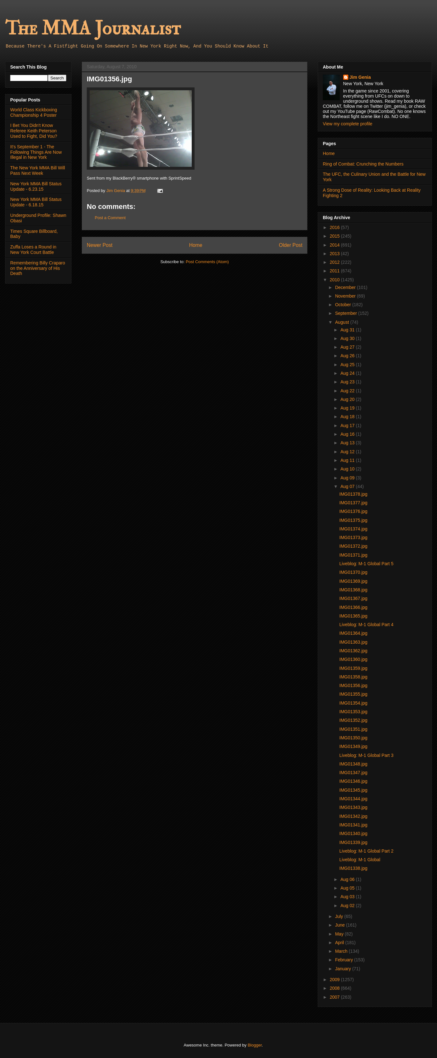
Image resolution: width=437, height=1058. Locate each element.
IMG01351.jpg (353, 729)
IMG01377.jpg (353, 502)
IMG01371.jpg (353, 555)
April (340, 942)
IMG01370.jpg (353, 572)
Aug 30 (348, 338)
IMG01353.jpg (353, 711)
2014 (335, 245)
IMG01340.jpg (353, 833)
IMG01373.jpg (353, 537)
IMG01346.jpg (353, 781)
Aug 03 (348, 896)
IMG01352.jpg (353, 720)
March (342, 951)
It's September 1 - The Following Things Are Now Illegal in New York (36, 152)
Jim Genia (360, 77)
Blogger (255, 1045)
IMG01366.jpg (353, 607)
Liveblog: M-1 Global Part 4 (366, 624)
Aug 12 (348, 451)
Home (196, 245)
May (339, 933)
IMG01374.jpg (353, 528)
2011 (335, 270)
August (342, 322)
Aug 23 (348, 381)
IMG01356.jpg (353, 685)
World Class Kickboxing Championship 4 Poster (33, 112)
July (339, 916)
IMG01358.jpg (353, 676)
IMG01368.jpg (353, 589)
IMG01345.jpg (353, 790)
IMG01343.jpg (353, 807)
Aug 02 (348, 905)
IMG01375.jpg (353, 520)
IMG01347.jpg (353, 772)
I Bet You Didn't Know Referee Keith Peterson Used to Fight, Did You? (33, 131)
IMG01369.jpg (353, 581)
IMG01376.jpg (353, 511)
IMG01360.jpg (353, 659)
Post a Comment (110, 217)
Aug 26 (348, 355)
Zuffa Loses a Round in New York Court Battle (33, 249)
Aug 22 (348, 390)
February (344, 959)
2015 (335, 236)
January (343, 968)
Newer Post (100, 245)
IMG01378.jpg (353, 494)
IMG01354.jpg (353, 703)
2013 (335, 253)
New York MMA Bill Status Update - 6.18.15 (36, 202)
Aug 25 (348, 364)
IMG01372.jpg (353, 546)
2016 (335, 227)
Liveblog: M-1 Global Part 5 (366, 563)
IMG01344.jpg (353, 798)
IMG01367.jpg (353, 598)
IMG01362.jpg (353, 650)
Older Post (290, 245)
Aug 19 (348, 408)
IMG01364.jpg (353, 633)
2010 (335, 279)
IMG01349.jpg (353, 746)
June (340, 925)
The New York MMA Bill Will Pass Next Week (37, 170)
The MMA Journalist (93, 29)
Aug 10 (348, 468)
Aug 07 (348, 486)
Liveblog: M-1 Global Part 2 (366, 851)
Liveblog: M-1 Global (359, 859)
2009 (335, 979)
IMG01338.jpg (353, 868)
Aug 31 (348, 329)
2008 (335, 988)
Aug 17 (348, 425)
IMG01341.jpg (353, 824)
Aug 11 (348, 460)
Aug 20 (348, 399)
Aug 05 (348, 888)
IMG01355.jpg (353, 694)
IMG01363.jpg (353, 642)
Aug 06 (348, 879)
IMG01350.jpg (353, 737)
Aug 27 (348, 347)
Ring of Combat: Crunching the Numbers (363, 163)
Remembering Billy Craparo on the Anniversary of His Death (37, 268)
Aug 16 (348, 434)
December (346, 287)
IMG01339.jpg (353, 842)
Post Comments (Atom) (207, 261)
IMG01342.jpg (353, 816)
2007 (335, 997)
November (346, 296)
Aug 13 (348, 442)
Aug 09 (348, 477)
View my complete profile (347, 123)
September (346, 313)
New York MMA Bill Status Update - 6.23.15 (36, 186)
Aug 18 (348, 416)
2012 (335, 262)
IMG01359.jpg (353, 668)
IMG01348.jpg (353, 763)
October (343, 304)
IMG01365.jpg (353, 615)
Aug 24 (348, 373)
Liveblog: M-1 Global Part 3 (366, 755)
